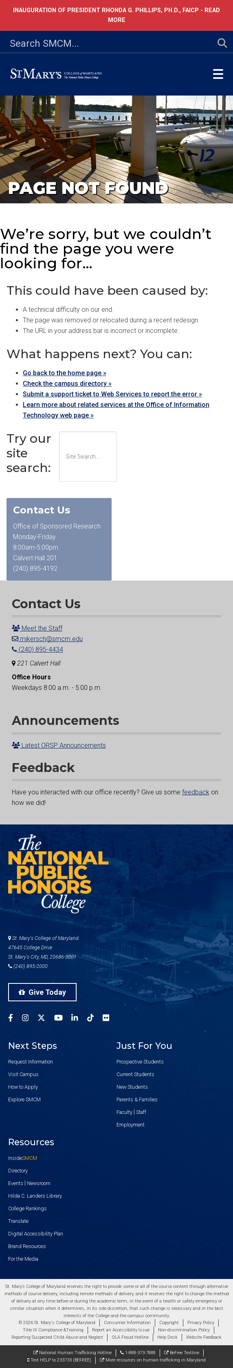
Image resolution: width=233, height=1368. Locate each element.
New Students (132, 1087)
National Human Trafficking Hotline (72, 1352)
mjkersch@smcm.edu (47, 639)
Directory (18, 1171)
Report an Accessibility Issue (120, 1330)
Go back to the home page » (64, 373)
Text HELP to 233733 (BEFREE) (59, 1360)
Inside (22, 1158)
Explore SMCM (24, 1099)
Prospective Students (140, 1062)
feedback (195, 792)
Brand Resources (27, 1246)
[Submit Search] (217, 43)
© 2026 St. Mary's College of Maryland (57, 1322)
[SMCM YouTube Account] (63, 1019)
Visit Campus (23, 1074)
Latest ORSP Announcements (59, 745)
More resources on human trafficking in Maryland (153, 1360)
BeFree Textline (181, 1352)
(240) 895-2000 (28, 966)
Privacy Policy (200, 1322)
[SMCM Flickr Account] (110, 1019)
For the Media (23, 1259)
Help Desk (167, 1337)
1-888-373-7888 (138, 1352)
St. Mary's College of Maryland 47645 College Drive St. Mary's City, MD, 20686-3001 (43, 947)
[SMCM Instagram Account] (29, 1019)
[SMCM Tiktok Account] (95, 1019)
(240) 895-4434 (37, 649)
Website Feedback (204, 1337)
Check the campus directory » (67, 383)
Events (15, 1183)
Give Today (42, 992)
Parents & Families (137, 1099)
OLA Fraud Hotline (130, 1337)
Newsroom (39, 1183)
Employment (130, 1125)
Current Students (135, 1074)
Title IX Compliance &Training (53, 1330)
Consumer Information (127, 1322)
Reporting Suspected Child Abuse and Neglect (57, 1337)
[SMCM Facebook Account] (15, 1019)
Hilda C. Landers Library (35, 1196)
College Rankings (27, 1208)
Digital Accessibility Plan (35, 1234)
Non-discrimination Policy (184, 1330)
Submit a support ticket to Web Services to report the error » (112, 394)
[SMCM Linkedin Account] (79, 1019)
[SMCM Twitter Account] (45, 1019)
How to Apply (23, 1087)
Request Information (30, 1062)
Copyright (169, 1322)
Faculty (124, 1112)
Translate (18, 1221)
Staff (141, 1112)
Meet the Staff (37, 628)
